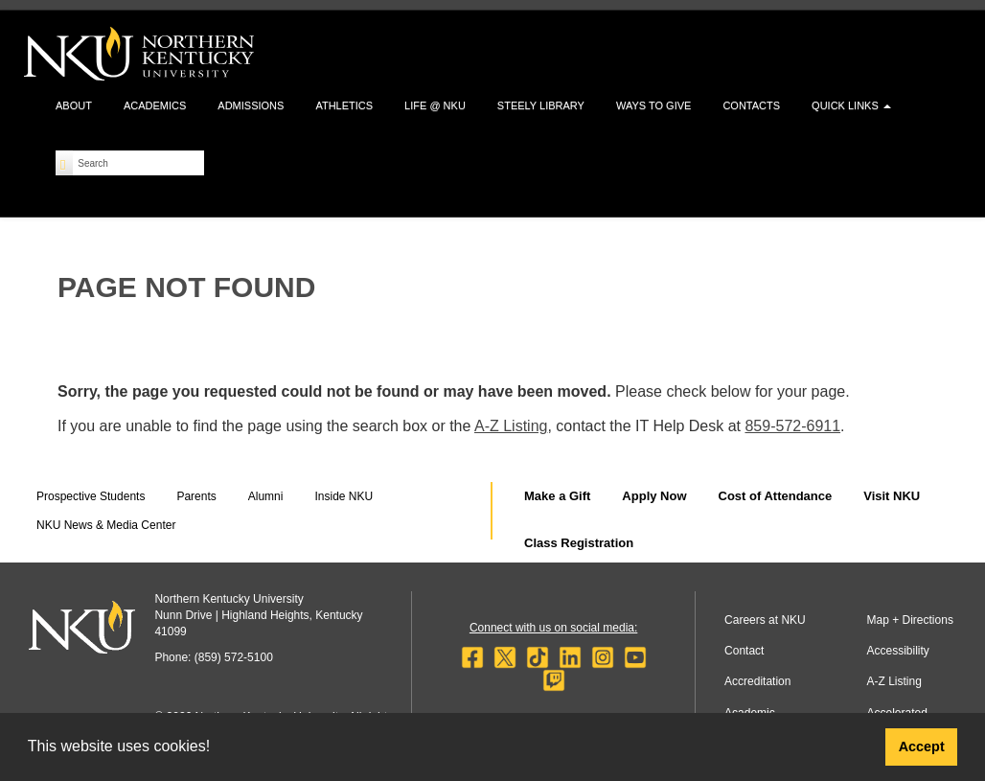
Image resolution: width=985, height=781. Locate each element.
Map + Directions (910, 620)
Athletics (344, 105)
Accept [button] (922, 746)
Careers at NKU (765, 620)
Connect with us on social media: (553, 627)
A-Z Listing (510, 426)
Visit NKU (891, 496)
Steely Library (540, 105)
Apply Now (654, 496)
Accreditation (757, 681)
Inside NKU (343, 496)
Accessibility (898, 650)
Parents (196, 496)
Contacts (751, 105)
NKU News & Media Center (105, 525)
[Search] (65, 162)
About (74, 105)
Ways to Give (653, 105)
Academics (155, 105)
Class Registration (578, 543)
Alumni (266, 496)
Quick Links (851, 105)
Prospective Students (90, 496)
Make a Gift (557, 496)
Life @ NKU (435, 105)
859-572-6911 (792, 426)
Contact (744, 650)
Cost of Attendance (776, 496)
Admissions (251, 105)
